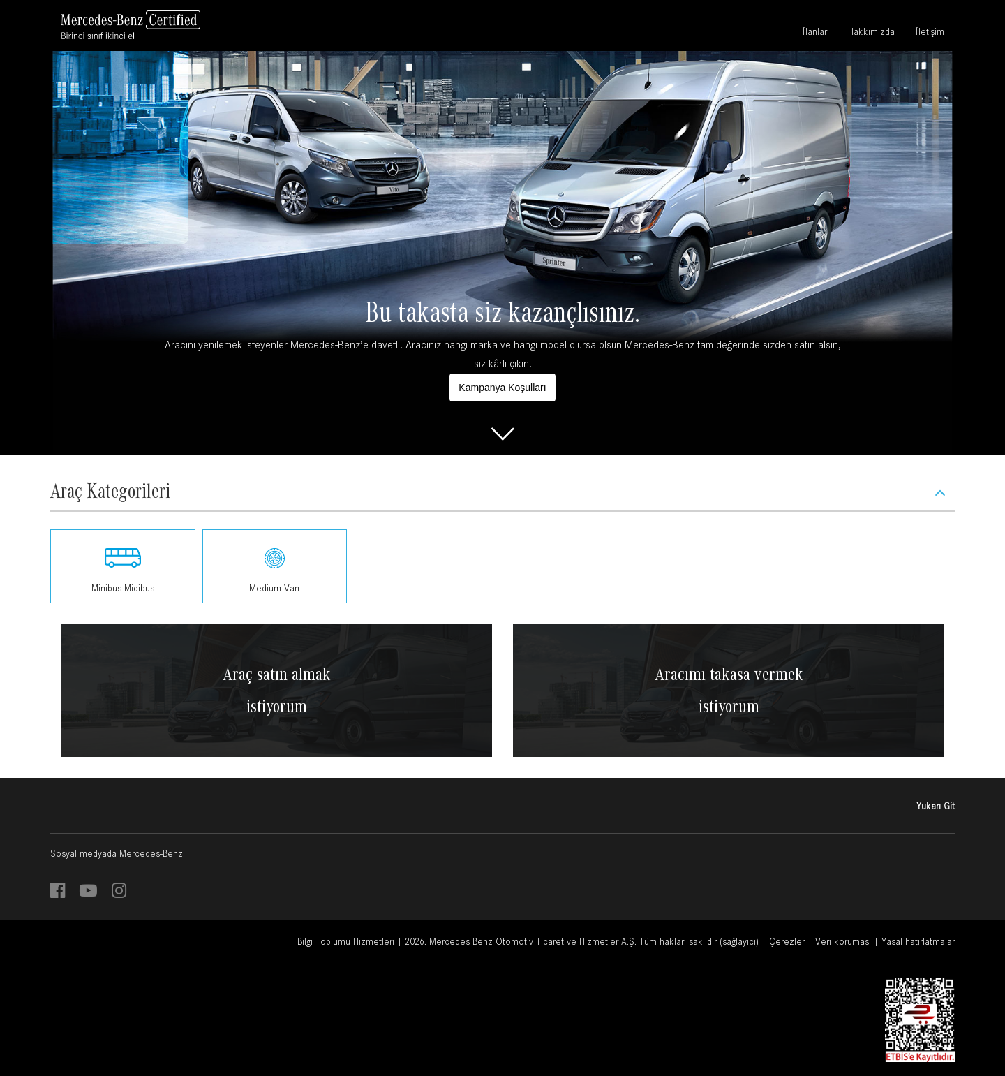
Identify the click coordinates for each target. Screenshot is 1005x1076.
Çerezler (787, 941)
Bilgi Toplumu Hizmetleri (345, 941)
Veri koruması (843, 941)
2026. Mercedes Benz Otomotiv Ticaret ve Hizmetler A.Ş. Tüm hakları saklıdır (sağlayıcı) (582, 941)
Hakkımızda (871, 33)
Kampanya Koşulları (502, 387)
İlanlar (815, 33)
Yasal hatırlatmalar (918, 941)
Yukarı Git (935, 805)
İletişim (930, 33)
